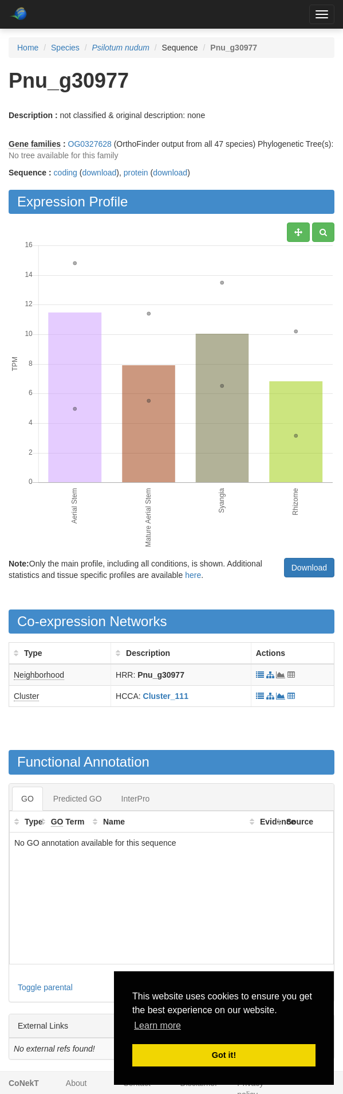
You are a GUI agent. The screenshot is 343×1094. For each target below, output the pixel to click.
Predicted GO (77, 798)
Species (65, 47)
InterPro (135, 798)
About (76, 1083)
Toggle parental (45, 987)
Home (27, 47)
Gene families (35, 144)
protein (136, 172)
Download (309, 567)
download (99, 172)
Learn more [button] (157, 1025)
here (193, 575)
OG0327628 (90, 144)
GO (27, 798)
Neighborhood (39, 674)
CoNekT (24, 1083)
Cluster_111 (165, 696)
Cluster (26, 696)
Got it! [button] (224, 1055)
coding (65, 172)
